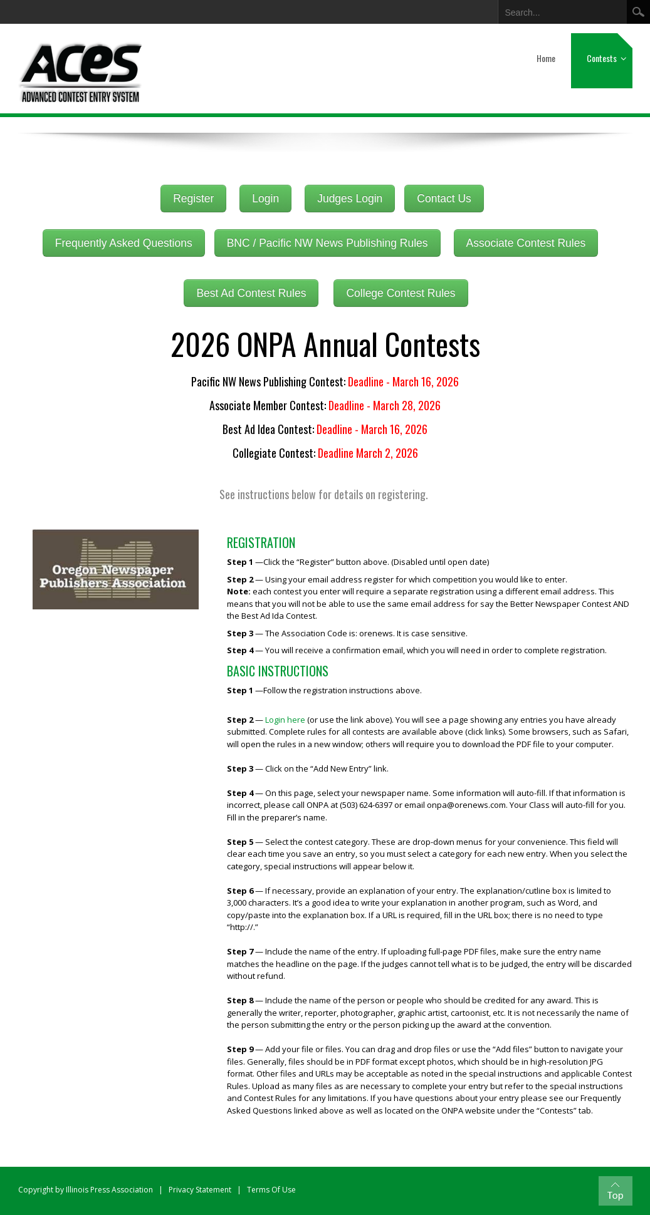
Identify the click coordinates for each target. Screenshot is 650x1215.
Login (265, 198)
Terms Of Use (271, 1189)
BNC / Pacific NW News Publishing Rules (327, 243)
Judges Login (349, 198)
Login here (286, 719)
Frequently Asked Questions (123, 243)
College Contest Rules (400, 293)
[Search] (555, 10)
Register (193, 198)
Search (638, 12)
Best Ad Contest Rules (251, 293)
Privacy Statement (200, 1189)
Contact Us (444, 198)
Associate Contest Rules (526, 243)
